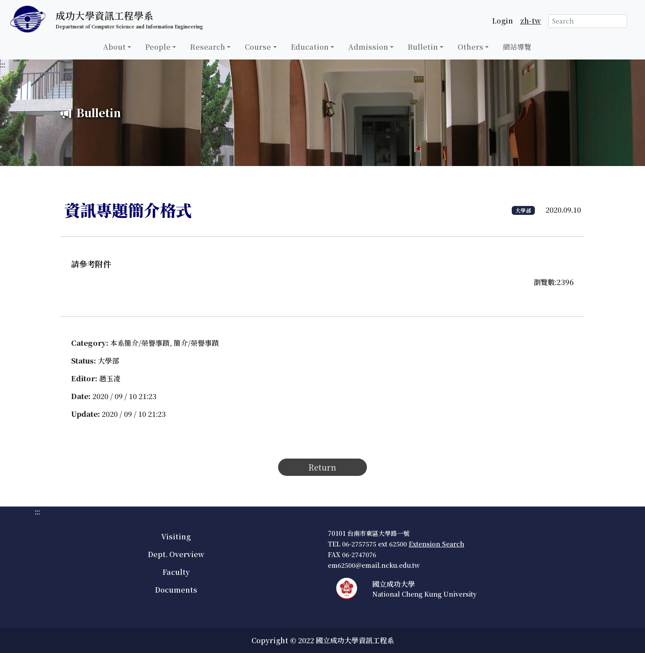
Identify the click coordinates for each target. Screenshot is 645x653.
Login (502, 21)
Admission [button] (368, 47)
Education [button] (310, 47)
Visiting (176, 536)
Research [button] (207, 47)
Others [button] (470, 47)
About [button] (114, 47)
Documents (176, 590)
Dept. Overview (176, 554)
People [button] (158, 47)
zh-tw (530, 21)
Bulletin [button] (423, 47)
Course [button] (258, 47)
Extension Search (436, 543)
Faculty (176, 572)
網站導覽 (517, 47)
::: (2, 64)
